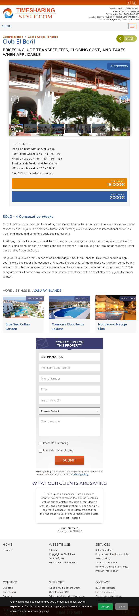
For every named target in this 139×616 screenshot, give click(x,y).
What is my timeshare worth (64, 578)
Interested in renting (55, 437)
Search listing (103, 549)
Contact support (58, 591)
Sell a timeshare (104, 541)
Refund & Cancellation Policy (112, 557)
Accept (105, 606)
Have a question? (105, 583)
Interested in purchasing (58, 443)
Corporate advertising (108, 587)
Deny (122, 606)
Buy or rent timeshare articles (112, 545)
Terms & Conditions (106, 553)
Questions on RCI (59, 583)
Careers (7, 587)
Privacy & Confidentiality (63, 553)
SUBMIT (69, 452)
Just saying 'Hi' (103, 591)
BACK (124, 40)
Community (9, 583)
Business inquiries (105, 578)
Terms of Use (56, 549)
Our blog (8, 578)
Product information (106, 561)
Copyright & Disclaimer (62, 545)
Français (7, 541)
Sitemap (53, 541)
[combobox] (69, 406)
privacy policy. (81, 465)
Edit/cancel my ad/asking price (67, 587)
